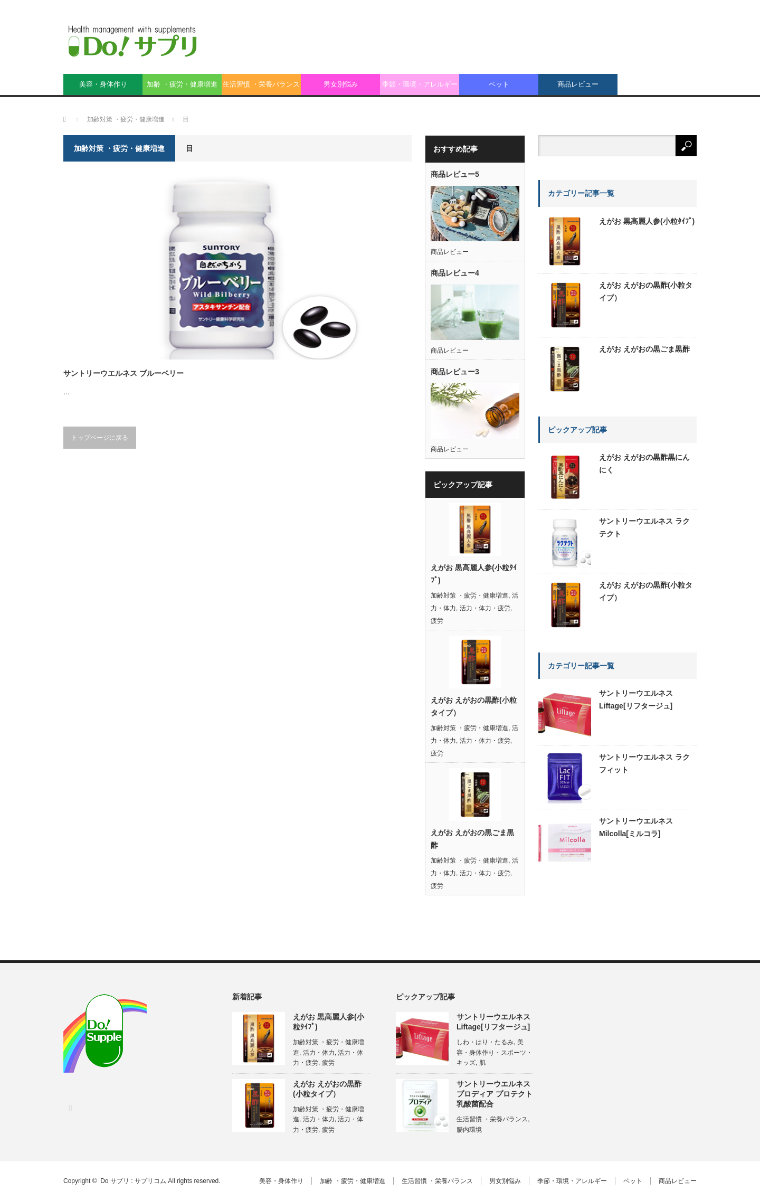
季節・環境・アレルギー (420, 84)
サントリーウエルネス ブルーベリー (123, 373)
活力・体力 (319, 1052)
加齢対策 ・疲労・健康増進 (469, 595)
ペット (499, 84)
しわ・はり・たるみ (485, 1042)
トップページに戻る (99, 437)
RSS (70, 1107)
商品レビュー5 (455, 174)
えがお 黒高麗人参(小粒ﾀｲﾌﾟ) (474, 573)
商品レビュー (577, 84)
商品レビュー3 (455, 371)
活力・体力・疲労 (485, 608)
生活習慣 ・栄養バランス (261, 84)
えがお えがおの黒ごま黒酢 (472, 838)
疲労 (437, 621)
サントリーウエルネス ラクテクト (644, 527)
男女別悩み (341, 84)
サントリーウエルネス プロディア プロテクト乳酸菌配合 (495, 1094)
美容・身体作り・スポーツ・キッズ (495, 1052)
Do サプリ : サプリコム (133, 1181)
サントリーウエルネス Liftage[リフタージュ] (636, 699)
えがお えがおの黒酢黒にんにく (644, 463)
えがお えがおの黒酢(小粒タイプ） (474, 706)
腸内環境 (469, 1129)
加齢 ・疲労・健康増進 (182, 84)
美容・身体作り (103, 84)
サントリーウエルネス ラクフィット (644, 763)
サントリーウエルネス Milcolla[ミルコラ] (636, 827)
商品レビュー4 (455, 273)
